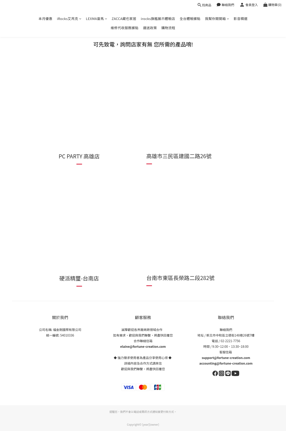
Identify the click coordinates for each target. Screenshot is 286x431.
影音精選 (240, 18)
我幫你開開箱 (217, 18)
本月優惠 (45, 18)
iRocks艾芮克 (69, 18)
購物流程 (168, 27)
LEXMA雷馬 (96, 18)
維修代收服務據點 (125, 27)
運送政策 (150, 27)
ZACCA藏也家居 (124, 18)
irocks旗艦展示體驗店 (158, 18)
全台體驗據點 (190, 18)
